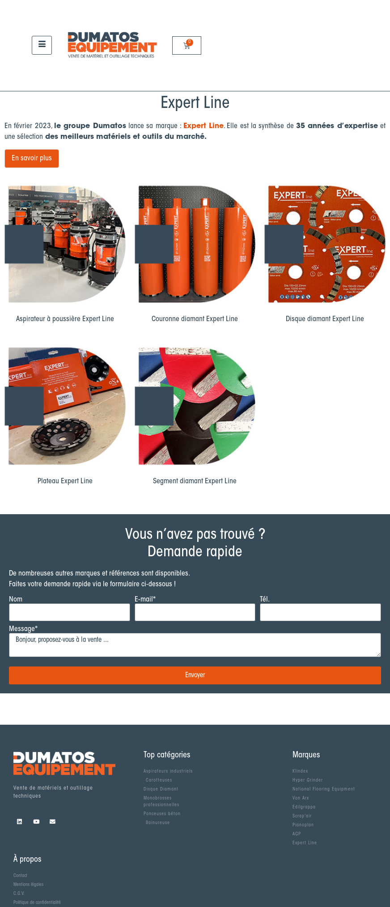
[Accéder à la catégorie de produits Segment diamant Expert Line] (195, 417)
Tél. (265, 599)
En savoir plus (32, 158)
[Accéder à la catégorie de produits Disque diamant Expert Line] (325, 256)
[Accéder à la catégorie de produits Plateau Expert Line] (65, 417)
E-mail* (145, 599)
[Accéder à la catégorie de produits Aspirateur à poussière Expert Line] (65, 256)
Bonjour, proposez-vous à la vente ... (195, 645)
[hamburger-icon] (42, 45)
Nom (15, 599)
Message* (23, 629)
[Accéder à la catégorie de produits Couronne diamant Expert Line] (195, 256)
